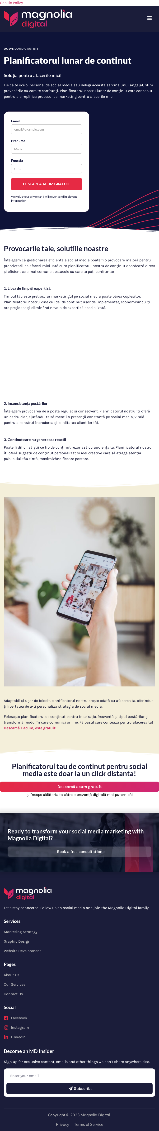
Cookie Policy (11, 2)
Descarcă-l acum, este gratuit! (30, 728)
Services (12, 921)
